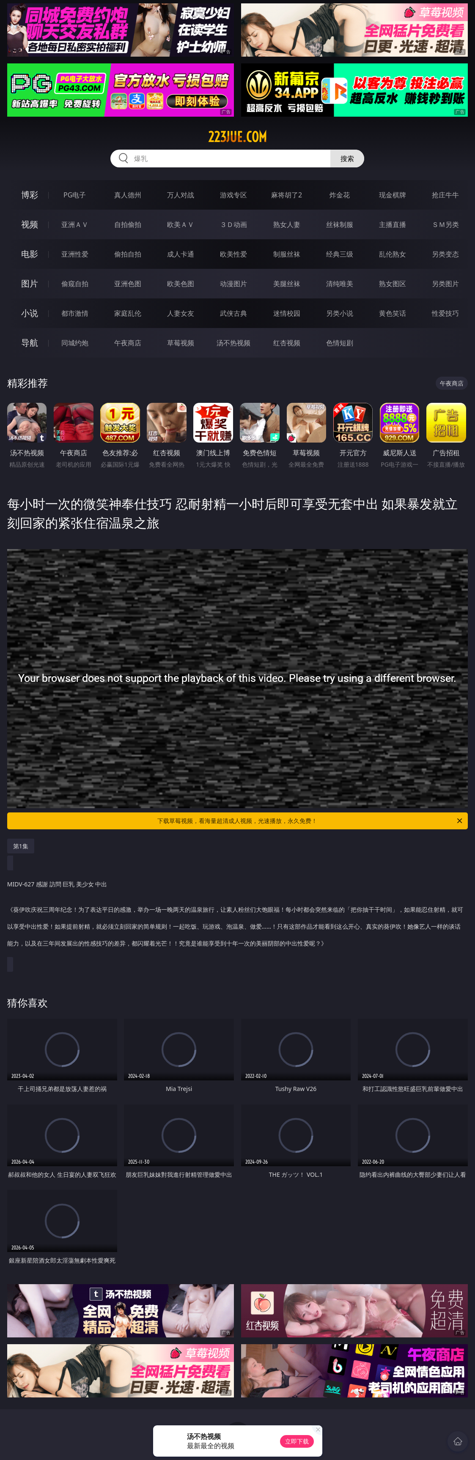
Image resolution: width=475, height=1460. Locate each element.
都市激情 (74, 313)
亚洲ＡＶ (74, 224)
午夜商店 (127, 342)
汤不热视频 (233, 342)
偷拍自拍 (127, 254)
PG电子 (74, 195)
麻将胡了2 (286, 195)
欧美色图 (180, 283)
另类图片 (445, 283)
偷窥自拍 (74, 283)
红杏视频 (286, 342)
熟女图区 (392, 283)
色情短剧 (339, 342)
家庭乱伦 (127, 313)
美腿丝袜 (286, 283)
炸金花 (339, 195)
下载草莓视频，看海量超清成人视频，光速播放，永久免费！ (310, 821)
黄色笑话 (392, 313)
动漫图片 (233, 283)
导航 (29, 342)
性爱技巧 (445, 313)
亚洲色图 (127, 283)
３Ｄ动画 (233, 224)
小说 (29, 313)
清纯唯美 (339, 283)
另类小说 (339, 313)
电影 (29, 254)
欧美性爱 (233, 254)
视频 (29, 224)
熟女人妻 (286, 224)
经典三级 (339, 254)
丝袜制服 (339, 224)
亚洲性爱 (74, 254)
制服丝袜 (286, 254)
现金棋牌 (392, 195)
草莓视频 (180, 342)
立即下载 (297, 1441)
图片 (29, 283)
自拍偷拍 (127, 224)
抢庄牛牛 (445, 195)
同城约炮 (74, 342)
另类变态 (445, 254)
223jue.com (237, 137)
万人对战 (180, 195)
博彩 (29, 194)
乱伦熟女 (392, 254)
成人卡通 (180, 254)
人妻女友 (180, 313)
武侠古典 (233, 313)
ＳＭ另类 (445, 224)
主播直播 (392, 224)
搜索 (347, 158)
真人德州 (127, 195)
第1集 (20, 846)
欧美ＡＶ (180, 224)
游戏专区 (233, 195)
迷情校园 (286, 313)
